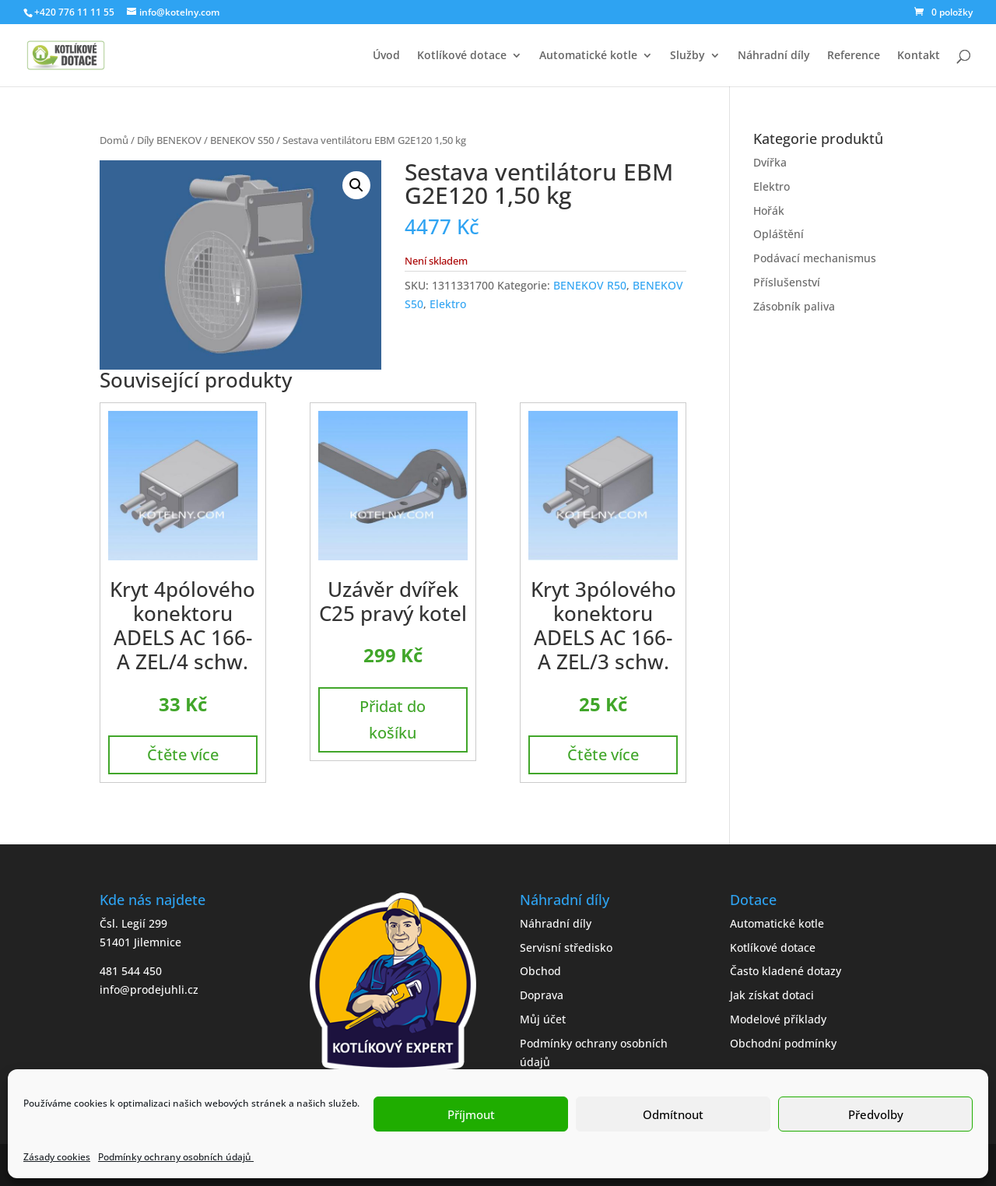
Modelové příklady (778, 1019)
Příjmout (471, 1114)
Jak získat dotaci (772, 995)
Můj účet (543, 1019)
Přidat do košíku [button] (392, 719)
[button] (356, 185)
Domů (114, 140)
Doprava (541, 995)
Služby (687, 56)
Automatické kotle (588, 56)
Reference (853, 56)
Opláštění (778, 233)
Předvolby (875, 1114)
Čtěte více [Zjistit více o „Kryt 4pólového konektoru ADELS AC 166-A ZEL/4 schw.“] (183, 754)
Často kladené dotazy (785, 970)
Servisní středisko (566, 947)
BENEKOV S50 (242, 140)
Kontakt (918, 56)
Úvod (386, 56)
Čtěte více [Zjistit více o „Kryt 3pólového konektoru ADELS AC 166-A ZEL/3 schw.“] (603, 754)
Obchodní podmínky (783, 1043)
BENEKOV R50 (589, 285)
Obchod (540, 970)
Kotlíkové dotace (462, 56)
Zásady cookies (56, 1156)
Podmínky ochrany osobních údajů (176, 1156)
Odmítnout (673, 1114)
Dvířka (770, 162)
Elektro (448, 303)
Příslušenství (786, 282)
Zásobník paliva (794, 306)
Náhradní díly (774, 56)
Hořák (768, 210)
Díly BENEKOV (169, 140)
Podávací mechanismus (814, 258)
